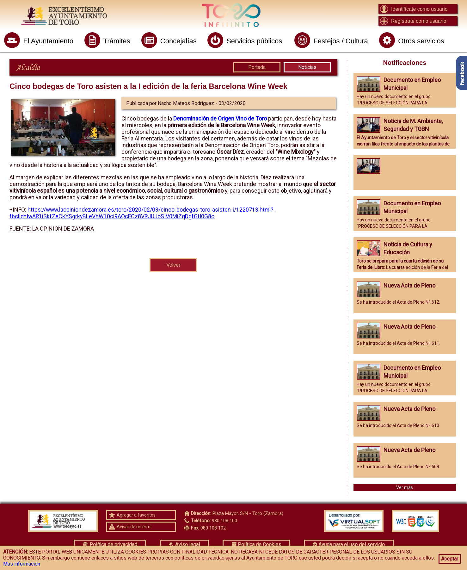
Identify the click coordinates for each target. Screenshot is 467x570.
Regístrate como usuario (418, 21)
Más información (21, 564)
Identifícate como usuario (419, 9)
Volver (173, 265)
